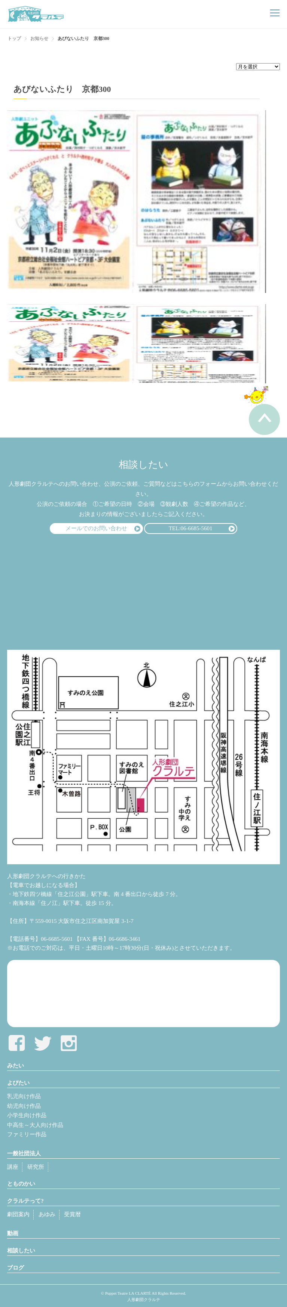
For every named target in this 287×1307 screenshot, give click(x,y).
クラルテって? (25, 1201)
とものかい (21, 1184)
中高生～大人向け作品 (35, 1125)
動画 (12, 1233)
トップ (14, 38)
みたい (15, 1066)
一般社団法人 (24, 1153)
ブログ (15, 1268)
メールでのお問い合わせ (96, 528)
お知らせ (39, 38)
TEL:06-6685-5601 (191, 528)
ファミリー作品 (26, 1134)
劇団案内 (18, 1214)
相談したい (21, 1251)
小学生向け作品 (26, 1115)
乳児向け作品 (24, 1096)
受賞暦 (72, 1214)
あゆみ (47, 1214)
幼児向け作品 (24, 1106)
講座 (12, 1167)
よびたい (18, 1083)
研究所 (35, 1167)
